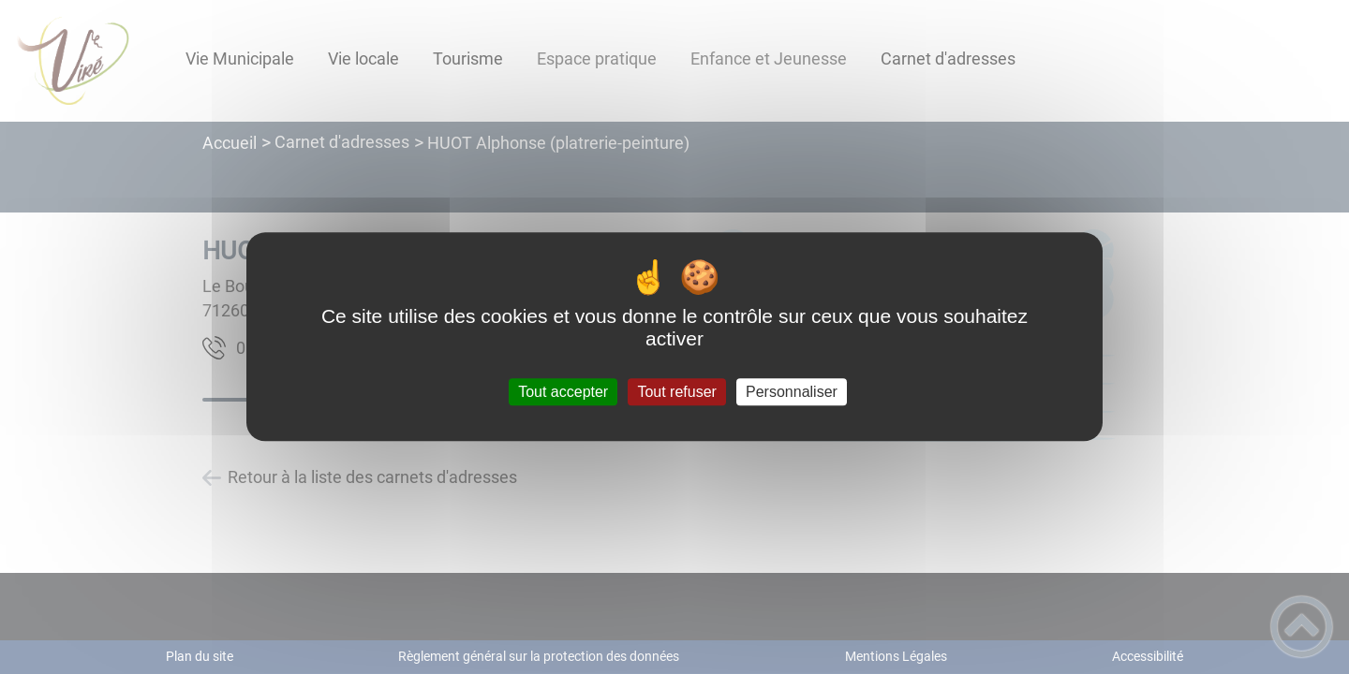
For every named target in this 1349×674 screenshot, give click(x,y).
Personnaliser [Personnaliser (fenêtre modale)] (792, 392)
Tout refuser (676, 392)
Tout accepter (563, 392)
